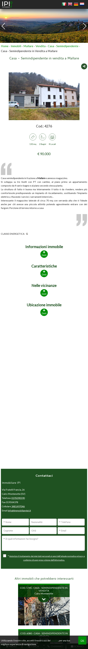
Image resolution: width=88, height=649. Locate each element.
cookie (54, 640)
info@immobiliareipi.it (19, 510)
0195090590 (18, 498)
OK (82, 640)
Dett (44, 312)
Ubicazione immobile (44, 305)
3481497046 (18, 506)
